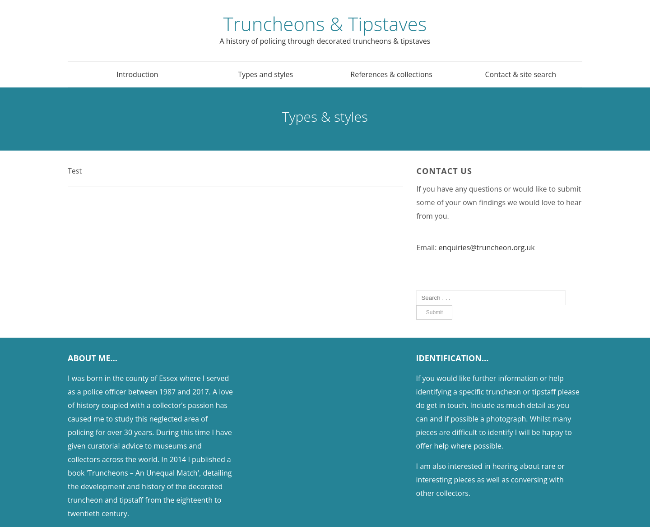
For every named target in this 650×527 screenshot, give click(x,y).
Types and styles (265, 74)
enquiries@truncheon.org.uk (487, 247)
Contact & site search (520, 74)
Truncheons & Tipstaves (325, 24)
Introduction (137, 74)
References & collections (391, 74)
